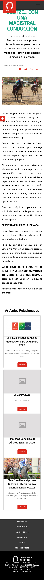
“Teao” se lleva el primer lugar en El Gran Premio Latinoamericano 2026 (22, 484)
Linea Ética (22, 537)
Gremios (22, 543)
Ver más (22, 364)
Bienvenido (22, 522)
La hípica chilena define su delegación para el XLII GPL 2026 (22, 341)
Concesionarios (22, 548)
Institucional (22, 527)
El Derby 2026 (22, 394)
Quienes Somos (22, 532)
